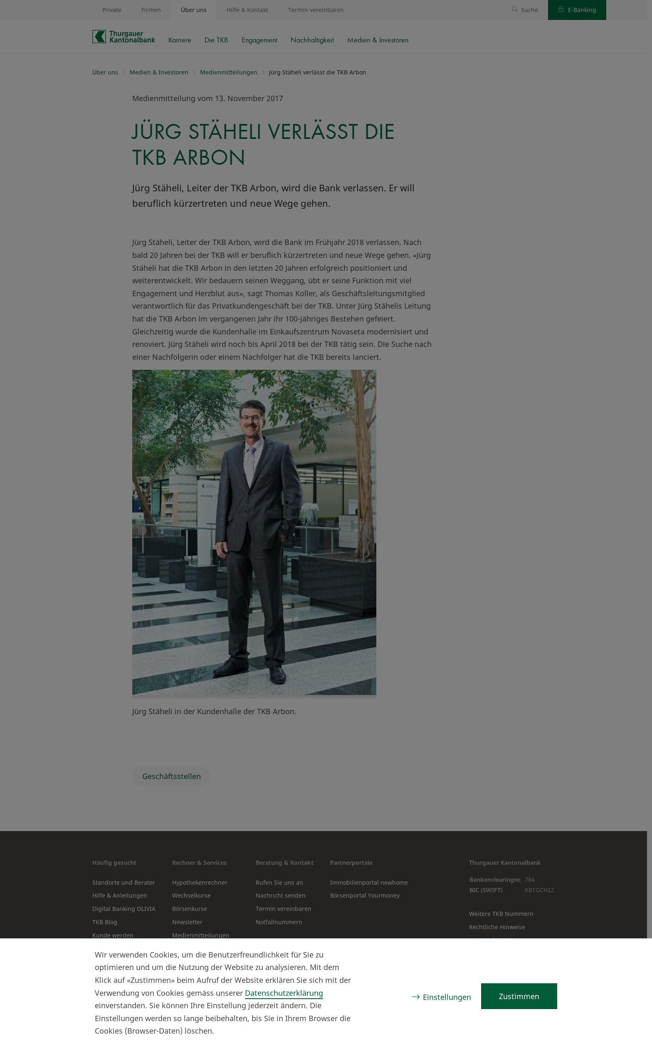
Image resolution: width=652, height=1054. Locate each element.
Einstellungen (447, 997)
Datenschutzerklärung (284, 993)
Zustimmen (519, 996)
